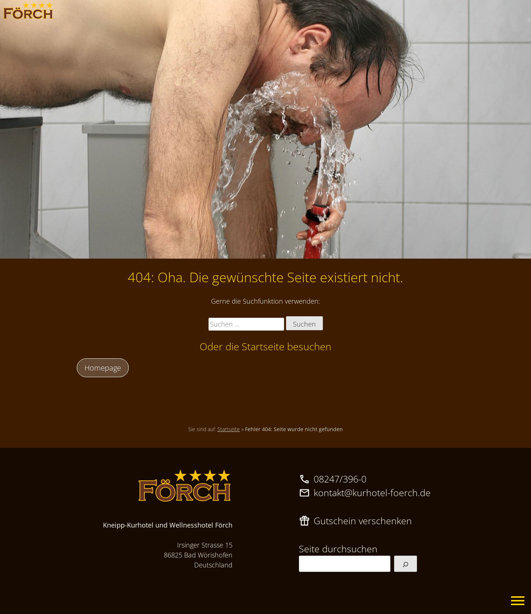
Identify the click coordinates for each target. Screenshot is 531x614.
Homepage (103, 367)
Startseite (228, 429)
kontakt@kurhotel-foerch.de (372, 492)
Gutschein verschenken (363, 520)
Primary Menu (518, 601)
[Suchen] (405, 564)
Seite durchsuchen (338, 548)
